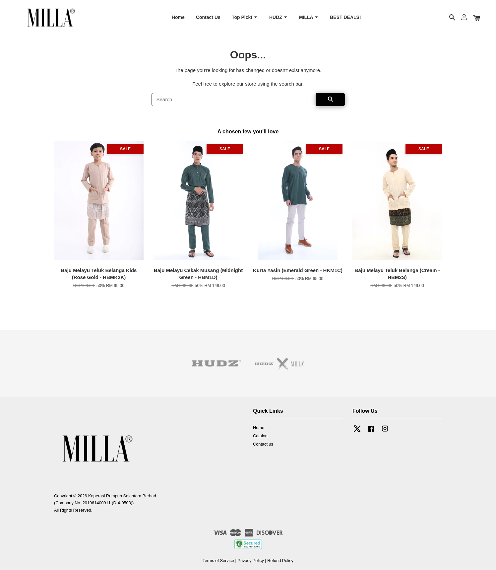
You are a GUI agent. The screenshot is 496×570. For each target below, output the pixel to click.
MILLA (309, 17)
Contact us (263, 444)
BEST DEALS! (345, 17)
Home (178, 17)
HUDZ (278, 17)
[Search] (233, 100)
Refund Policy (280, 560)
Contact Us (208, 17)
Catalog (260, 436)
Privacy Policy (250, 560)
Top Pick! (245, 17)
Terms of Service (218, 560)
